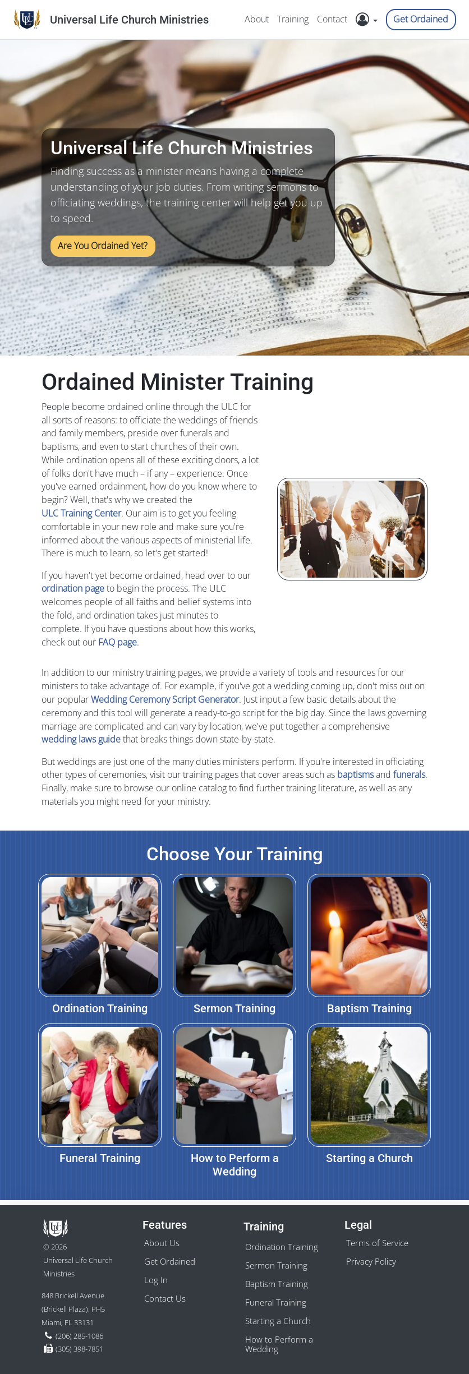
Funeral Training (277, 1300)
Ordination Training (283, 1243)
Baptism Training (278, 1281)
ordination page (73, 588)
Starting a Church (279, 1319)
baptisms (355, 774)
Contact (331, 19)
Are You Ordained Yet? (103, 245)
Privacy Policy (372, 1258)
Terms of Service (379, 1239)
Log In (156, 1277)
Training (291, 19)
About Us (162, 1239)
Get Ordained (420, 19)
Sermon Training (277, 1262)
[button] (369, 19)
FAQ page (117, 642)
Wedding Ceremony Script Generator (165, 699)
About (255, 19)
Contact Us (165, 1296)
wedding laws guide (81, 739)
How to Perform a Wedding (280, 1343)
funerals (409, 774)
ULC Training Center (81, 513)
